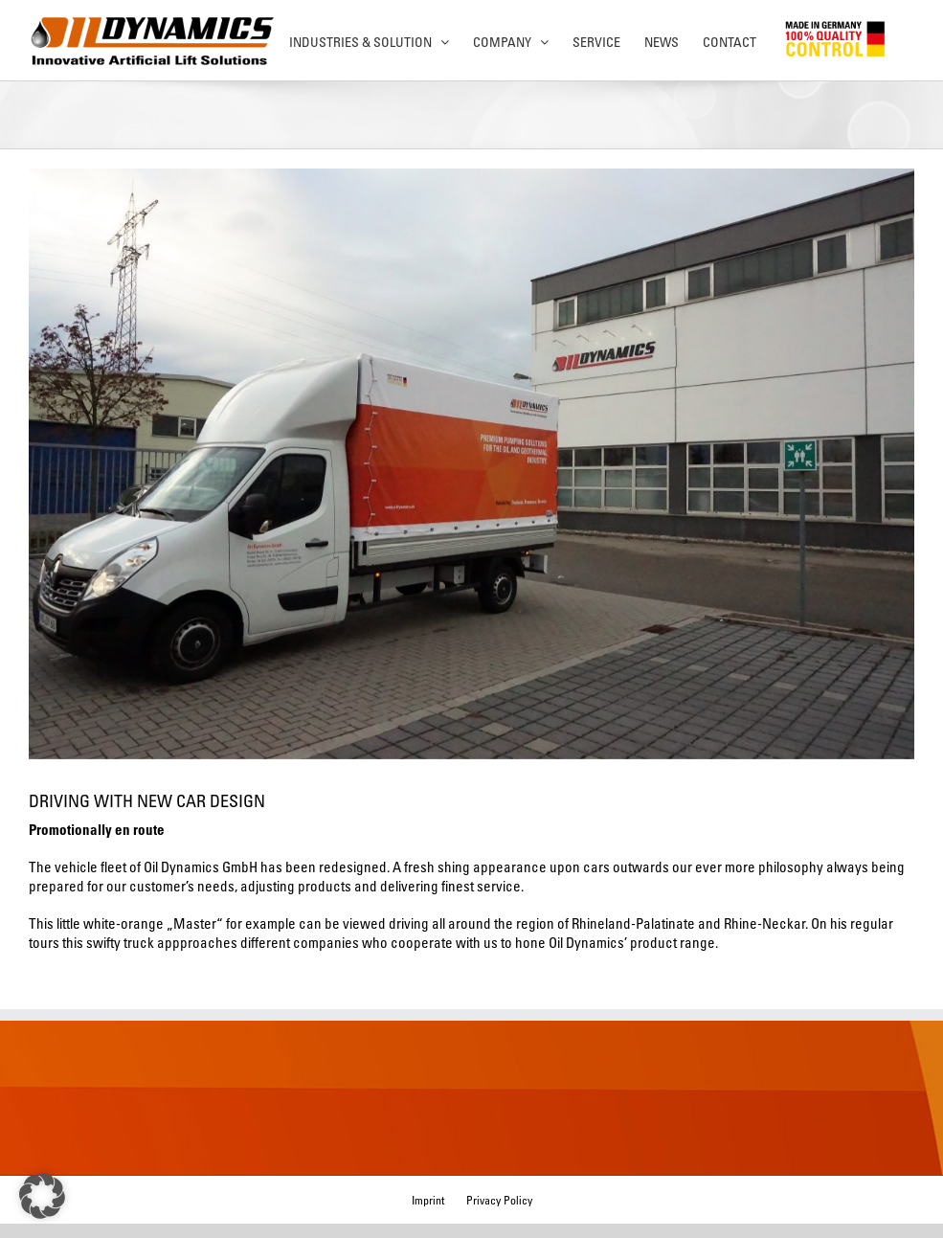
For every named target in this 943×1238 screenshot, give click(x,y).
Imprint (428, 1199)
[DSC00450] (471, 464)
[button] (42, 1196)
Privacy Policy (499, 1199)
